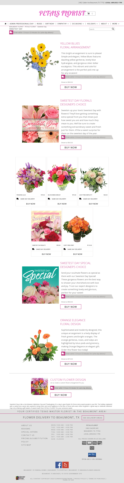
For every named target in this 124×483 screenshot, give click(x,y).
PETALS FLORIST (62, 13)
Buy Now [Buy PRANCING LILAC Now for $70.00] (30, 203)
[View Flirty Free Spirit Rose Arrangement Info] (78, 226)
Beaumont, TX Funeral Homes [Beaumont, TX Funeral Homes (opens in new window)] (35, 470)
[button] (90, 14)
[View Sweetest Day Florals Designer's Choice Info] (40, 124)
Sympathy (63, 24)
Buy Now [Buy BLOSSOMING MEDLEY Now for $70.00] (62, 203)
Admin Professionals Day (21, 24)
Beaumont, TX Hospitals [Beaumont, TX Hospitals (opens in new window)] (57, 470)
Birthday (49, 24)
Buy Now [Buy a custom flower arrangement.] (61, 395)
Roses (39, 24)
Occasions (78, 24)
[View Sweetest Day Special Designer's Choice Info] (40, 285)
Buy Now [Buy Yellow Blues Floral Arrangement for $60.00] (71, 87)
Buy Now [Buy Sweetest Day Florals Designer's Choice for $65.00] (71, 147)
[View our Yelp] (65, 467)
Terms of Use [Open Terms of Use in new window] (68, 480)
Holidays (92, 24)
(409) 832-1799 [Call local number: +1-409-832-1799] (116, 3)
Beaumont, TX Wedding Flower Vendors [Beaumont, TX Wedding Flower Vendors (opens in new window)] (84, 470)
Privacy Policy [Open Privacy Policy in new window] (80, 478)
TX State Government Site (72, 473)
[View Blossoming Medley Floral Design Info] (62, 175)
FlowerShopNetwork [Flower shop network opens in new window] (64, 478)
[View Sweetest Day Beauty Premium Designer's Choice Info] (46, 226)
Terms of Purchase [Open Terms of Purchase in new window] (97, 478)
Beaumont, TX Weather (51, 473)
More (116, 24)
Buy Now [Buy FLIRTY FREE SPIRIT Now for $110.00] (77, 254)
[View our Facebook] (58, 467)
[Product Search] (100, 29)
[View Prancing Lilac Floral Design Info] (31, 175)
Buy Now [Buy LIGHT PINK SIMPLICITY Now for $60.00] (93, 203)
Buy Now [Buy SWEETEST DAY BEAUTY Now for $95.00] (46, 254)
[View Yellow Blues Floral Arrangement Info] (40, 65)
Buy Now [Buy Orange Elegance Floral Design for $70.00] (71, 363)
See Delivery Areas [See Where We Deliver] (92, 418)
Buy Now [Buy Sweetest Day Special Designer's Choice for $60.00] (71, 306)
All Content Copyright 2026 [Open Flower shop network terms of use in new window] (42, 478)
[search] (113, 29)
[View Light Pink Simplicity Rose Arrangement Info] (93, 175)
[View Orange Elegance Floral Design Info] (40, 342)
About (105, 24)
